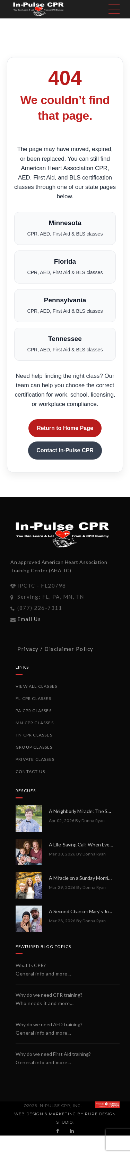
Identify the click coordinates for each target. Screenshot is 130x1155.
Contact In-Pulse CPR (64, 450)
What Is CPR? (31, 965)
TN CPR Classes (34, 735)
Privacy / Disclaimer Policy (55, 649)
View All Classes (36, 686)
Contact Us (30, 771)
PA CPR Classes (34, 710)
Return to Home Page (65, 428)
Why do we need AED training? (49, 1024)
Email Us (29, 619)
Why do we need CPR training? (49, 995)
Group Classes (34, 747)
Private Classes (35, 759)
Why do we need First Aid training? (53, 1054)
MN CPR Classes (35, 722)
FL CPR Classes (33, 698)
